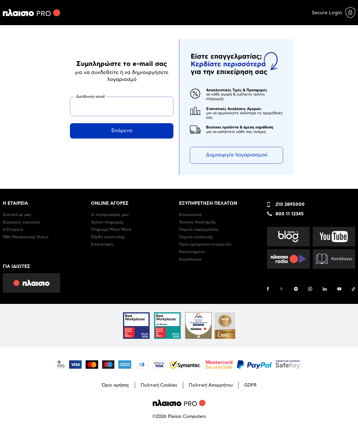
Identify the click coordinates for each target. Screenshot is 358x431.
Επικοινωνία (190, 215)
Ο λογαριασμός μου (110, 215)
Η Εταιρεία (13, 230)
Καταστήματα (191, 252)
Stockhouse (190, 259)
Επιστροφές (102, 244)
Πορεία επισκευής (196, 237)
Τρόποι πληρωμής (107, 222)
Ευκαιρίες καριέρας (22, 222)
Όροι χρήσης (115, 385)
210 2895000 (290, 204)
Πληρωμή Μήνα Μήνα (111, 230)
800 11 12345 (289, 214)
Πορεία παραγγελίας (198, 230)
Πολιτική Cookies (159, 385)
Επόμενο (121, 130)
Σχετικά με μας (17, 215)
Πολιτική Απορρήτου (211, 385)
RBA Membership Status (26, 237)
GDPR (250, 385)
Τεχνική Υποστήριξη (197, 222)
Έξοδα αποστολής (108, 237)
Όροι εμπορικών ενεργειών (205, 244)
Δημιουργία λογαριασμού (236, 155)
